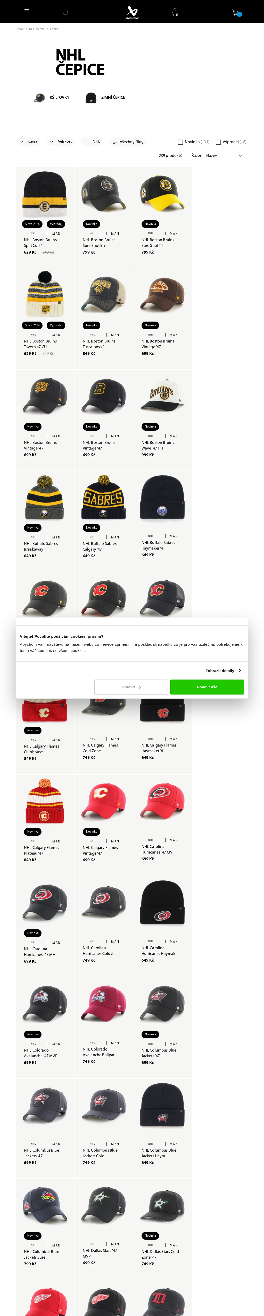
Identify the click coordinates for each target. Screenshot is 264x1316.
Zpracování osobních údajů (150, 1195)
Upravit (131, 687)
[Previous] (205, 1091)
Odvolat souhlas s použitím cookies (111, 1261)
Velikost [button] (61, 142)
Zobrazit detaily (219, 670)
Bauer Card (106, 1209)
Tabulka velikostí (151, 1233)
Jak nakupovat (149, 1181)
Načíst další (132, 1094)
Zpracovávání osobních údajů (162, 1306)
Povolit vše (207, 687)
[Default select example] (224, 156)
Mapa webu (106, 1228)
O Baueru (104, 1191)
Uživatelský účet (151, 1242)
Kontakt (103, 1218)
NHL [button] (92, 142)
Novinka (197, 142)
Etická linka (106, 1277)
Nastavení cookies (216, 1306)
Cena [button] (28, 142)
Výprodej (234, 142)
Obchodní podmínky (145, 1220)
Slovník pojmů (109, 1287)
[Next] (245, 1091)
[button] (235, 12)
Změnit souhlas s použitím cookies (112, 1241)
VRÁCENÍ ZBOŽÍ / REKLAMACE (151, 1256)
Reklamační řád (150, 1207)
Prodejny (104, 1200)
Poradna (103, 1181)
